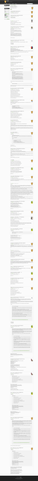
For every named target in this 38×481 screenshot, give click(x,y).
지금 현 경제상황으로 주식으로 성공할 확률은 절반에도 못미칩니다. (17, 167)
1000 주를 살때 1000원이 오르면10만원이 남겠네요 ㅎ (16, 62)
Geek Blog (9, 3)
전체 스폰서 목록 (16, 478)
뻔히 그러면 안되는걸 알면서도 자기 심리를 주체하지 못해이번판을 (17, 88)
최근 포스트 (6, 6)
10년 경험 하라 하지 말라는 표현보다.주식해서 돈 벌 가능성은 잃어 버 (17, 259)
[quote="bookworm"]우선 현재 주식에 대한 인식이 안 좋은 (17, 68)
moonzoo (12, 20)
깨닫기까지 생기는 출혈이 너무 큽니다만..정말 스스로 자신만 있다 (17, 211)
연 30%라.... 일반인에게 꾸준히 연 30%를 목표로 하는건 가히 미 (17, 266)
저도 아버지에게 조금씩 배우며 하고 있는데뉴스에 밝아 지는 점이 (17, 278)
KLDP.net (16, 3)
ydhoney (12, 418)
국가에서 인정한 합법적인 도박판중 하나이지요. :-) (16, 11)
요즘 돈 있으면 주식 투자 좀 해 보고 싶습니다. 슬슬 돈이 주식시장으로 (17, 40)
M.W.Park (12, 47)
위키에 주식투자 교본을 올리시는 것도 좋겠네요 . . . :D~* (16, 272)
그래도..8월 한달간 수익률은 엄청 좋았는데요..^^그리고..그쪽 (17, 176)
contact (31, 0)
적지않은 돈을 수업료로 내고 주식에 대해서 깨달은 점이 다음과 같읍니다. (18, 148)
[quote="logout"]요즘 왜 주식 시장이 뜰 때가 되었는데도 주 (17, 325)
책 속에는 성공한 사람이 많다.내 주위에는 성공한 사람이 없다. (17, 15)
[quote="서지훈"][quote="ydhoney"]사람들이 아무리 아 (17, 392)
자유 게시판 (11, 9)
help (32, 0)
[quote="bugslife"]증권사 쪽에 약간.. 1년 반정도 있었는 (17, 228)
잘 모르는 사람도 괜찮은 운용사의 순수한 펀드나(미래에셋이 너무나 (17, 111)
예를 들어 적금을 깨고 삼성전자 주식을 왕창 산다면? (16, 56)
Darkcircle (12, 168)
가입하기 (5, 13)
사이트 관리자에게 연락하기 (20, 478)
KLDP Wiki (13, 3)
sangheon (12, 27)
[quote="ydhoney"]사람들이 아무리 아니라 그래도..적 (16, 372)
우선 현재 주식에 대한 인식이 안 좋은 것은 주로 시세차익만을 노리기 (17, 26)
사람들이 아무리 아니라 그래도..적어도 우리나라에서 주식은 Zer (17, 287)
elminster (12, 267)
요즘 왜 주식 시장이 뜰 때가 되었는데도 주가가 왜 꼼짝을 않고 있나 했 (17, 297)
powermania (13, 160)
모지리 (12, 183)
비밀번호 (5, 11)
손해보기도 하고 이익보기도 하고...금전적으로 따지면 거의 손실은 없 (17, 46)
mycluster (12, 149)
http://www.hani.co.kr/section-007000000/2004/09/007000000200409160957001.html (20, 319)
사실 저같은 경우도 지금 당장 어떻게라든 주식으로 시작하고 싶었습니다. (18, 201)
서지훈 (12, 373)
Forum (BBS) (6, 3)
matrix (12, 250)
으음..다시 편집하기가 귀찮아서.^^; (14, 132)
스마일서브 (20, 477)
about (29, 0)
